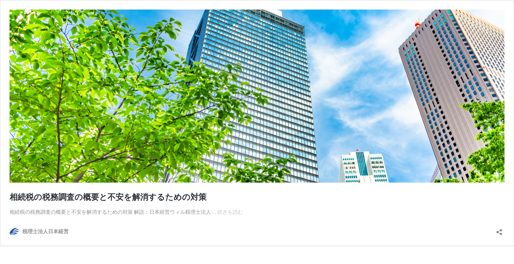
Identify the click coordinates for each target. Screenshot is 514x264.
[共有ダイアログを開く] (499, 229)
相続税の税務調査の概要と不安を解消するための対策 (108, 197)
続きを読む (230, 212)
